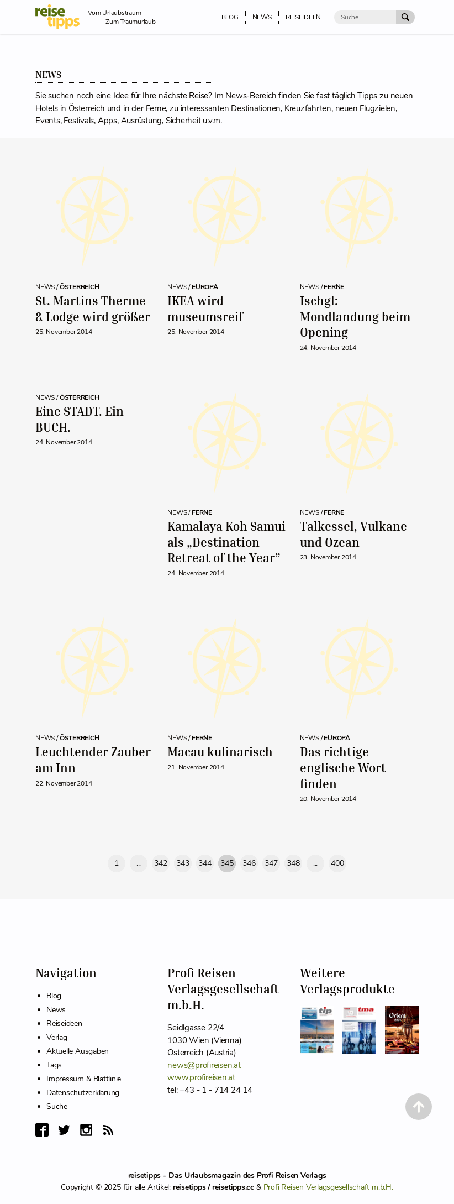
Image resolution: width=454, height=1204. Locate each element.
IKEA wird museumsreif (205, 308)
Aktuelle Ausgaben (77, 1051)
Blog (53, 996)
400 (337, 863)
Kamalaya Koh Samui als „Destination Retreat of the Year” (226, 542)
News (56, 1009)
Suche (56, 1106)
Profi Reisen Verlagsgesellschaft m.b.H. (328, 1187)
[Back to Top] (418, 1106)
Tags (54, 1065)
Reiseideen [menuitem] (303, 17)
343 (182, 863)
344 (204, 863)
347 (271, 863)
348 (293, 863)
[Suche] (365, 17)
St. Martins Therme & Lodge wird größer (92, 308)
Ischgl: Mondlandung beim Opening (355, 316)
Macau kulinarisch (220, 751)
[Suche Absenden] (405, 17)
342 (160, 863)
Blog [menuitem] (230, 17)
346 (248, 863)
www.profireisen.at (201, 1077)
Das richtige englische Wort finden (343, 767)
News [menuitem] (262, 17)
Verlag (56, 1037)
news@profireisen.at (203, 1065)
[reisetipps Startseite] (61, 16)
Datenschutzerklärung (82, 1092)
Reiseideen (64, 1023)
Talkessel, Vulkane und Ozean (353, 534)
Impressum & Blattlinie (83, 1079)
